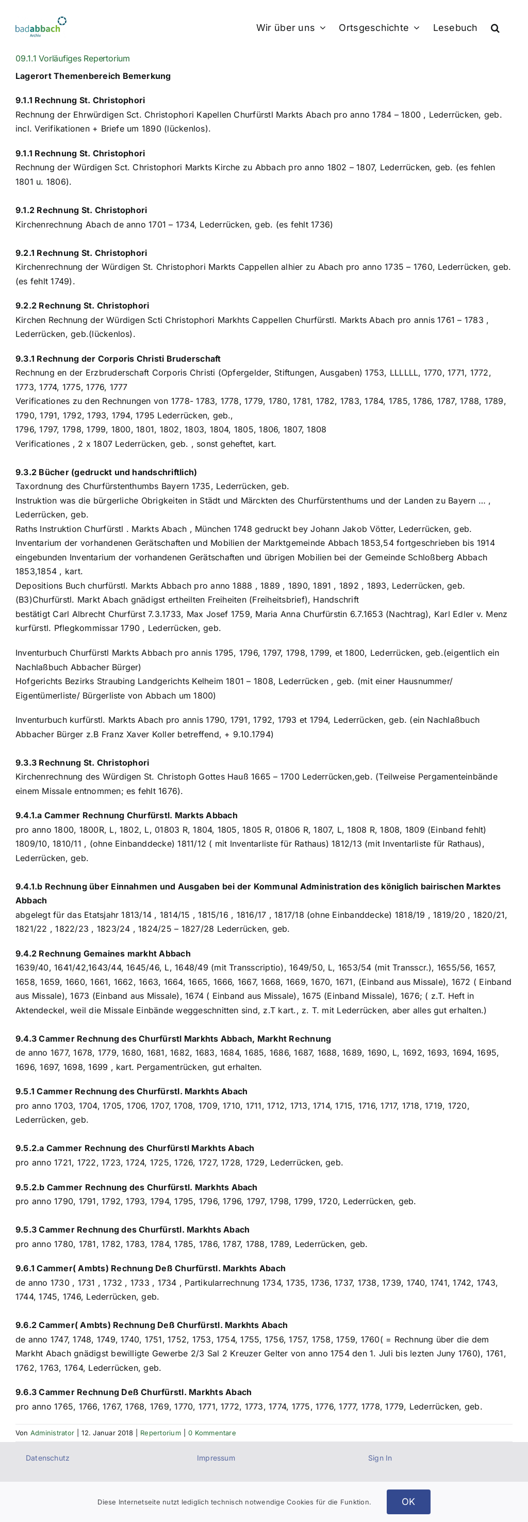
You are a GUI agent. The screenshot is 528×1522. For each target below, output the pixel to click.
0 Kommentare (212, 1433)
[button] (495, 27)
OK (409, 1501)
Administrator (52, 1433)
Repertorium (160, 1433)
